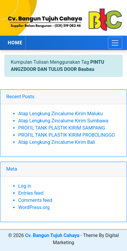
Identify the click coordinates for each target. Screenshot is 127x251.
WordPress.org (34, 207)
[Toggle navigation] (115, 43)
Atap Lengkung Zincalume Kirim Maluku (60, 113)
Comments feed (35, 200)
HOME (15, 43)
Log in (24, 186)
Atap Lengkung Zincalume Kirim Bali (56, 142)
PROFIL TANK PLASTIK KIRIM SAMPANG (61, 128)
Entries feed (31, 193)
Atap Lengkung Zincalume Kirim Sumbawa (63, 121)
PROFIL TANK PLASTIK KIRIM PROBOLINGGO (66, 135)
